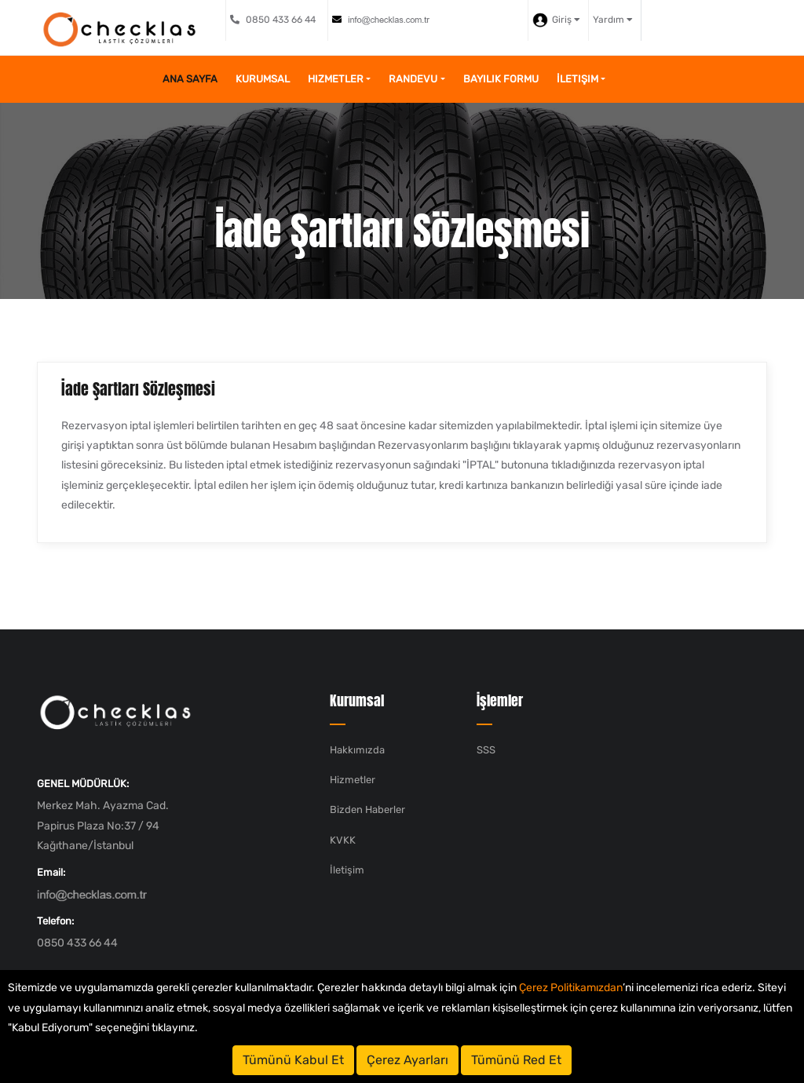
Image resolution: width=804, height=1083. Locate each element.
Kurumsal (263, 79)
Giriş (556, 20)
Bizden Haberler (367, 809)
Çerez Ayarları (407, 1059)
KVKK (343, 840)
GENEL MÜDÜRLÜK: (83, 783)
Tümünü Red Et (516, 1059)
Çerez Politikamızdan (571, 987)
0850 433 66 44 (273, 19)
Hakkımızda (357, 750)
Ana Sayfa (190, 79)
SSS (486, 750)
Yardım (613, 19)
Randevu (413, 79)
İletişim (577, 79)
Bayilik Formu (501, 79)
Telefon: (55, 921)
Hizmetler (336, 79)
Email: (51, 872)
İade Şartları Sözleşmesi (138, 389)
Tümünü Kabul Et (293, 1059)
